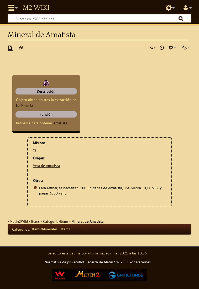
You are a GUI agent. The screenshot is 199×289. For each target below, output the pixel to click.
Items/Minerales (44, 228)
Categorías (20, 228)
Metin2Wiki (19, 221)
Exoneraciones (139, 261)
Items (35, 221)
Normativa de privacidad (64, 261)
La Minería (24, 105)
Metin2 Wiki (36, 8)
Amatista (60, 122)
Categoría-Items (56, 221)
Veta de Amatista (46, 165)
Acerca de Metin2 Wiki (105, 261)
